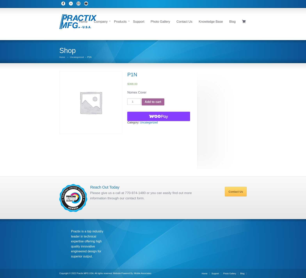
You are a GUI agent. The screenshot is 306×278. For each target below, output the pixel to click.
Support (138, 21)
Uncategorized (77, 57)
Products (120, 21)
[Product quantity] (134, 101)
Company (101, 21)
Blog (232, 21)
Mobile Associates (142, 273)
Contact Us (184, 21)
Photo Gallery (160, 21)
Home (83, 21)
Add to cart (153, 101)
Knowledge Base (211, 21)
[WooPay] (158, 116)
